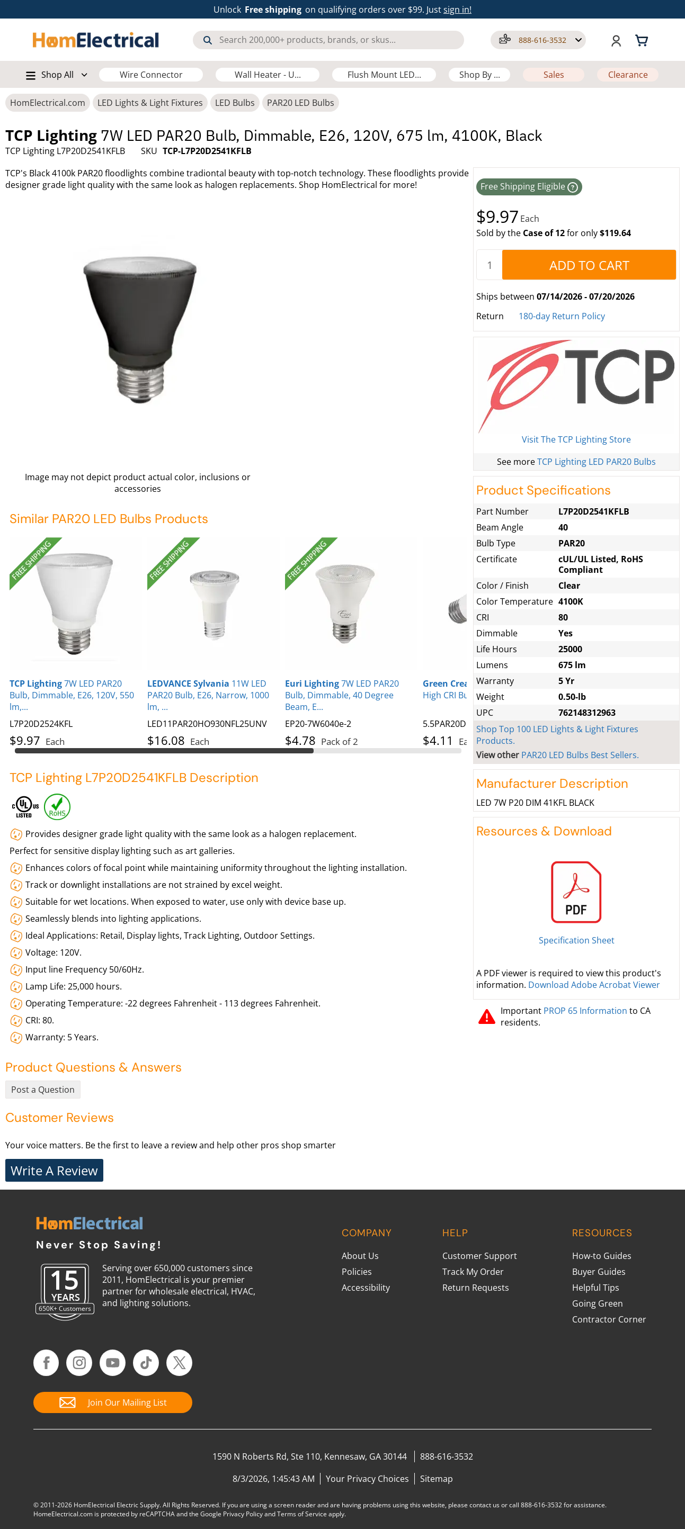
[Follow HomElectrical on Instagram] (79, 1363)
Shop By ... (479, 74)
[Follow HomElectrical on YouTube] (113, 1363)
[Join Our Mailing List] (112, 1402)
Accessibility (366, 1287)
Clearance (628, 74)
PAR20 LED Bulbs (300, 103)
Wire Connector (151, 74)
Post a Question (43, 1089)
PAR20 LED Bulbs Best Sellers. (580, 755)
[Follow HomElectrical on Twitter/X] (179, 1363)
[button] (538, 40)
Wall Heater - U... (268, 74)
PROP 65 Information (585, 1011)
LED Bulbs (235, 103)
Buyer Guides (599, 1272)
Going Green (597, 1303)
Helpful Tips (595, 1287)
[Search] (207, 40)
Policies (357, 1272)
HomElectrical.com (47, 103)
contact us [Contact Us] (484, 1504)
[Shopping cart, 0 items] (643, 40)
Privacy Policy (243, 1513)
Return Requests (475, 1287)
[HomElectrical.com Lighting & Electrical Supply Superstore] (89, 1224)
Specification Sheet (577, 940)
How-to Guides (601, 1256)
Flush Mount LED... (384, 74)
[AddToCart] (589, 265)
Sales (554, 74)
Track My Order (473, 1272)
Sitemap (436, 1479)
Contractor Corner (609, 1319)
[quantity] (489, 265)
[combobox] (328, 40)
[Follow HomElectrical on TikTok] (146, 1363)
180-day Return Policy (562, 316)
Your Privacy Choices (367, 1479)
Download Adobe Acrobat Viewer (594, 985)
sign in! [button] (457, 9)
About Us (360, 1256)
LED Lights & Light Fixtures (150, 103)
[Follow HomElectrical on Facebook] (46, 1363)
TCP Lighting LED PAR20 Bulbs (596, 461)
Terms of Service (302, 1513)
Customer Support (479, 1256)
